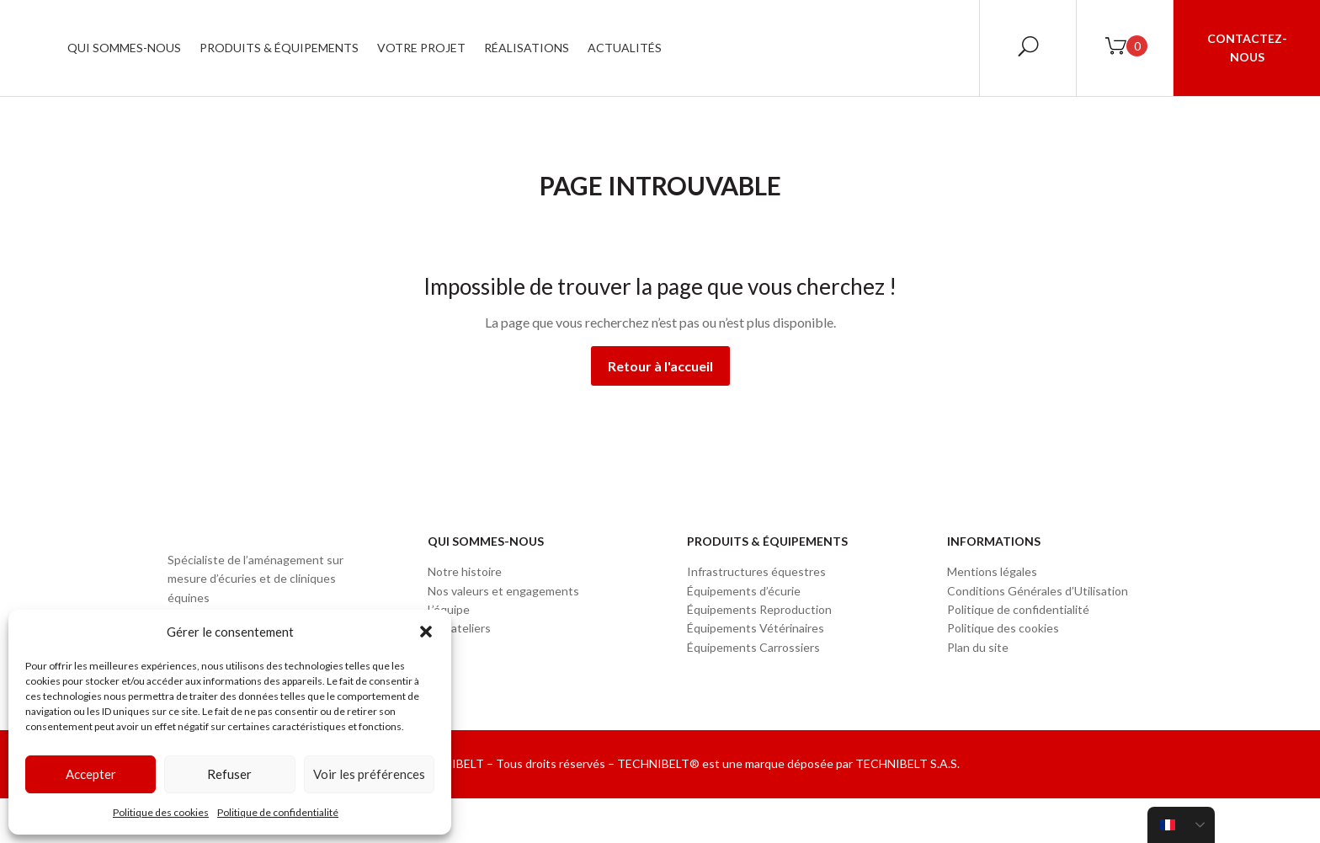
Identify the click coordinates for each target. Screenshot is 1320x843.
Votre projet (592, 47)
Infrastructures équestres (756, 571)
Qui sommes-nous (295, 47)
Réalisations (697, 47)
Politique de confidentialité (277, 812)
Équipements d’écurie (744, 591)
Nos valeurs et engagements (503, 591)
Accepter (91, 774)
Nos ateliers (459, 628)
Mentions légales (992, 571)
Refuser (229, 774)
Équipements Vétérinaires (755, 628)
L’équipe (449, 609)
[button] (426, 631)
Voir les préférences (369, 774)
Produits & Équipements (450, 47)
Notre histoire (465, 571)
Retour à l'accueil (660, 366)
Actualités (795, 47)
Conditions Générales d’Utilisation (1037, 591)
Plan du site (978, 647)
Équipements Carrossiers (753, 647)
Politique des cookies (161, 812)
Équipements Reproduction (759, 609)
